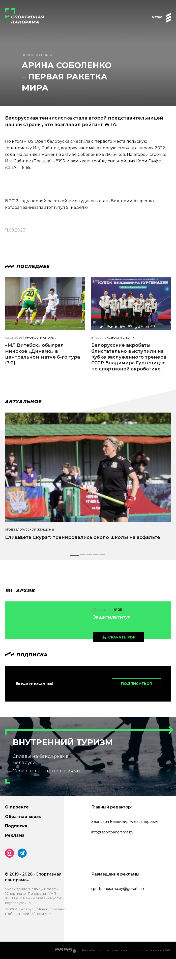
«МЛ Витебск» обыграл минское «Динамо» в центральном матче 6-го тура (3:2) (42, 354)
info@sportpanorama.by (112, 832)
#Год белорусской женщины (29, 529)
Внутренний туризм (63, 742)
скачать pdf (121, 637)
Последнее (27, 266)
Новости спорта (37, 55)
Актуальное (23, 401)
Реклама (14, 835)
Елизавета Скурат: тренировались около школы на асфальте (82, 537)
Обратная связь (23, 816)
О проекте (17, 807)
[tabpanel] (88, 481)
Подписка (16, 826)
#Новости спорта (40, 337)
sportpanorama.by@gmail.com (118, 888)
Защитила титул (111, 617)
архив (20, 590)
